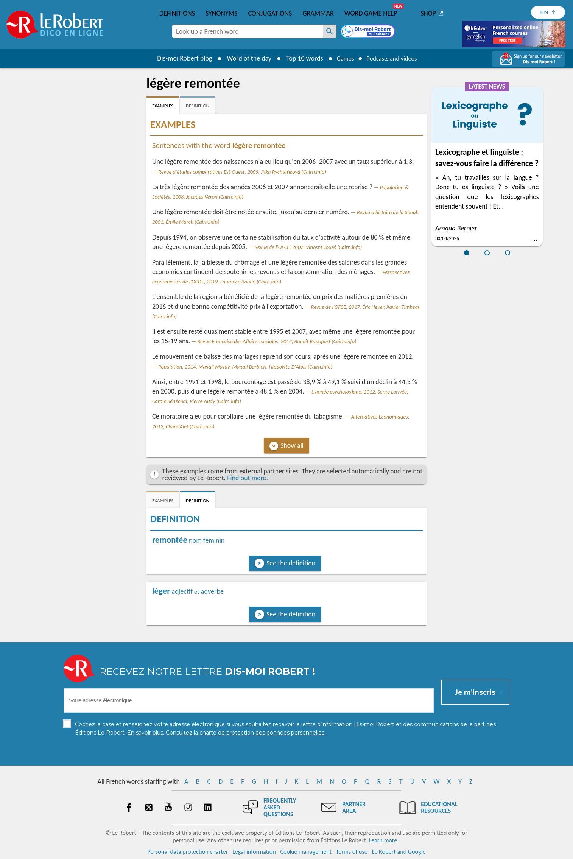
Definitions (177, 13)
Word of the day (243, 58)
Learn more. (384, 839)
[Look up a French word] (329, 31)
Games (341, 58)
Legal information (254, 851)
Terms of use (351, 851)
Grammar (318, 13)
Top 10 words (298, 58)
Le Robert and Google (399, 851)
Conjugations (270, 13)
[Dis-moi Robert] (368, 32)
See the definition (290, 563)
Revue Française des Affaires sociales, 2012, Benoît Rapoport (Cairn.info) (276, 341)
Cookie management (306, 851)
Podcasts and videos (394, 58)
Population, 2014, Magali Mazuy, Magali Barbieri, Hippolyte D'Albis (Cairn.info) (245, 366)
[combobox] (247, 31)
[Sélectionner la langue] (548, 12)
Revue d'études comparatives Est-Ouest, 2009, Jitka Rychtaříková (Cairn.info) (242, 171)
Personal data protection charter (188, 851)
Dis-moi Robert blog (178, 58)
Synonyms (221, 13)
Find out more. (247, 478)
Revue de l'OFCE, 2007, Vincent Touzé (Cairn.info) (308, 247)
